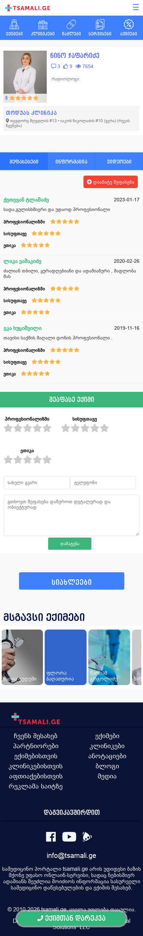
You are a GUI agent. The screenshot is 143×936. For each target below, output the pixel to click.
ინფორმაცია (71, 161)
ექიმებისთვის (35, 756)
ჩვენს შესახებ (35, 736)
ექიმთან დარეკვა (71, 918)
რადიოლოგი (65, 79)
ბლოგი (107, 766)
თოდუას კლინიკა (31, 113)
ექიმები (107, 736)
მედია (107, 776)
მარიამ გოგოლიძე (103, 676)
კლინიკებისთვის (36, 766)
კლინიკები (107, 746)
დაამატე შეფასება (110, 182)
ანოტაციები (107, 756)
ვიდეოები (119, 161)
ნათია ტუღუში (20, 679)
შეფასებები (23, 161)
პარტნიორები (36, 746)
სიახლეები (72, 582)
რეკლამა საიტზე (36, 786)
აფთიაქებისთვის (36, 776)
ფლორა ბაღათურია (60, 676)
